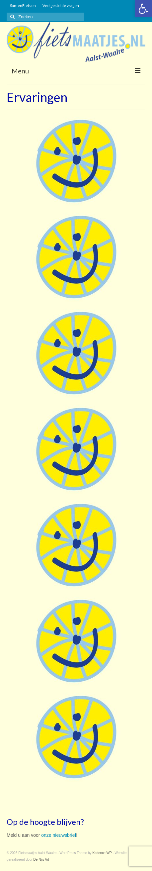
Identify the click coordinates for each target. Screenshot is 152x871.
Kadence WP (102, 853)
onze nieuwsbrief (58, 835)
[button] (143, 8)
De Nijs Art (41, 859)
